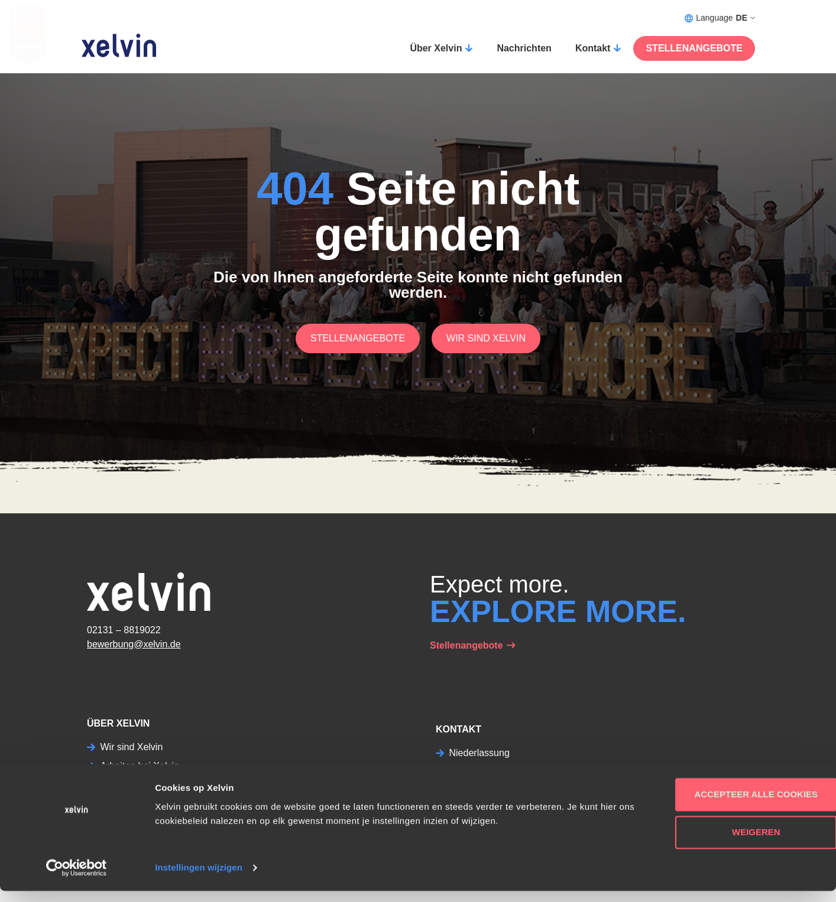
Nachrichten (524, 48)
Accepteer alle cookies (737, 805)
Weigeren (737, 843)
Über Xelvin (436, 48)
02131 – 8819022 (124, 630)
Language (720, 18)
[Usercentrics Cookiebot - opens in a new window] (76, 879)
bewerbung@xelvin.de (134, 644)
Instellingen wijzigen (198, 879)
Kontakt (593, 48)
